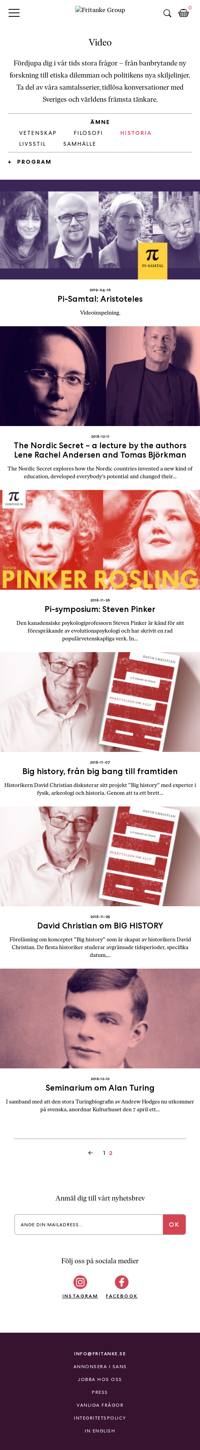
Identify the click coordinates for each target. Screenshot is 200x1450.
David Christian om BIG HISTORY (100, 925)
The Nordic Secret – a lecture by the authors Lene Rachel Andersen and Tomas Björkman (100, 450)
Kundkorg (183, 13)
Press (100, 1392)
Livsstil (32, 143)
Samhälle (79, 143)
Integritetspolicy (100, 1418)
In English (100, 1431)
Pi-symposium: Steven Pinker (100, 609)
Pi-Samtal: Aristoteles (100, 299)
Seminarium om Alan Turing (100, 1088)
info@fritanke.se (100, 1353)
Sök (167, 13)
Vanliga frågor (100, 1405)
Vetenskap (38, 132)
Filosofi (88, 132)
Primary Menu (14, 12)
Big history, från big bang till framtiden (100, 771)
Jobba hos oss (100, 1379)
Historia (136, 132)
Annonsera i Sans (100, 1366)
